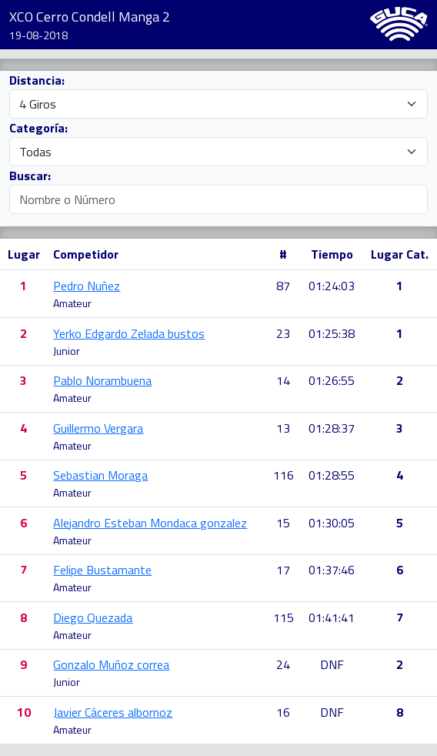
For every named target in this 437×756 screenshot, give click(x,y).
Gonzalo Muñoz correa (111, 664)
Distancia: (37, 80)
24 (283, 664)
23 (283, 333)
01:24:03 (332, 285)
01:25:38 (332, 333)
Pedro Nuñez (86, 285)
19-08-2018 (38, 35)
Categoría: (38, 128)
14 (283, 380)
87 (283, 285)
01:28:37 (332, 428)
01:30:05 (332, 522)
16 (283, 712)
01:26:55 (332, 380)
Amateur (72, 303)
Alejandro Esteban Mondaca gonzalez (150, 522)
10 (24, 712)
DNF (332, 664)
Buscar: (30, 175)
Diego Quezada (92, 617)
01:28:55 (332, 475)
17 (283, 569)
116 (283, 475)
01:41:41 (332, 617)
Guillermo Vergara (98, 428)
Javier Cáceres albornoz (112, 712)
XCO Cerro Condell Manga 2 (89, 16)
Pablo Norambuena (102, 380)
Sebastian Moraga (100, 475)
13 (283, 428)
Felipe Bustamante (102, 569)
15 (283, 522)
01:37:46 (332, 569)
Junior (66, 351)
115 (283, 617)
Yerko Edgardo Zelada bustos (129, 333)
